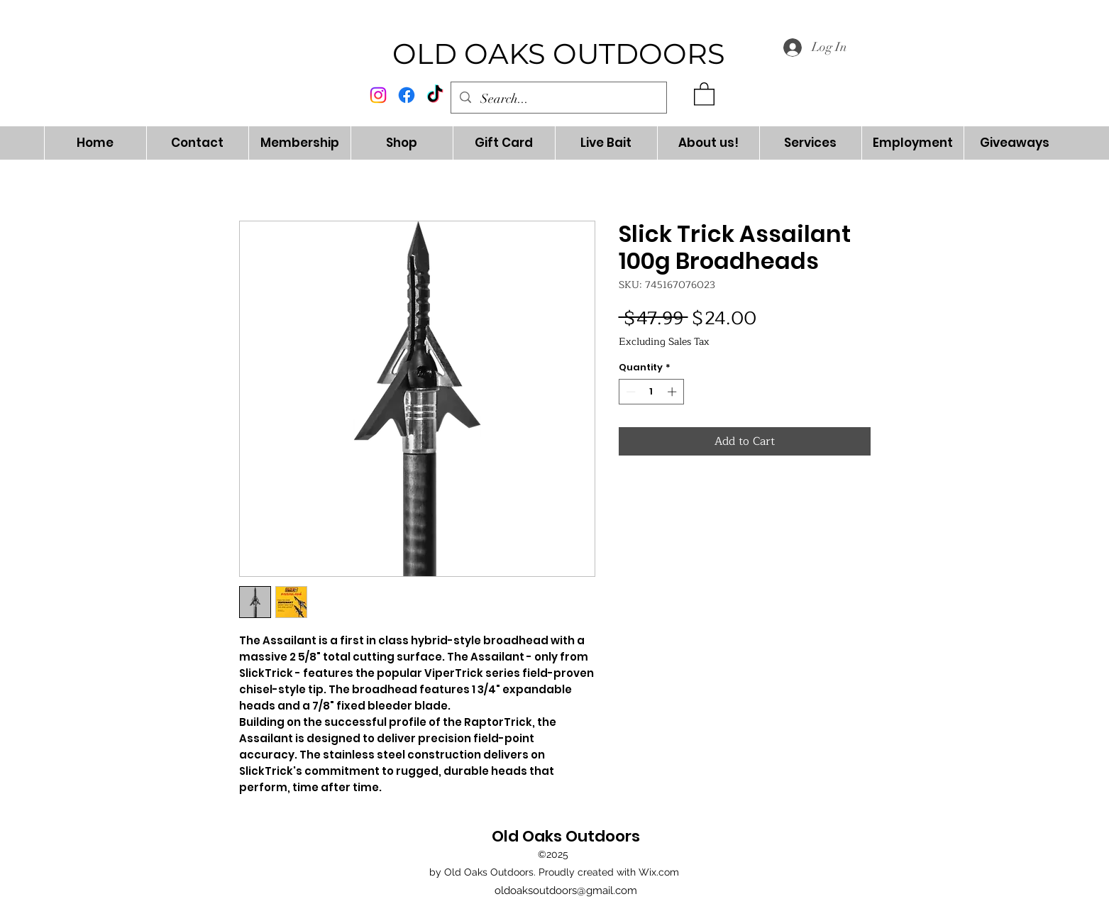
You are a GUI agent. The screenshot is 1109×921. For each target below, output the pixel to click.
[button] (704, 93)
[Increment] (673, 392)
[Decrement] (629, 392)
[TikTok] (435, 95)
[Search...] (558, 99)
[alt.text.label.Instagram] (378, 95)
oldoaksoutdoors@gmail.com (566, 890)
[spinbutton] (651, 392)
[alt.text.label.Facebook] (406, 95)
